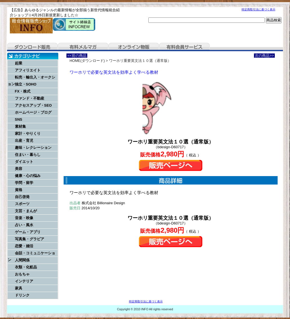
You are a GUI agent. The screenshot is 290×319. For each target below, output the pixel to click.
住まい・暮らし (28, 154)
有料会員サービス (184, 47)
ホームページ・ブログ (33, 112)
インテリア (24, 281)
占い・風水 (24, 225)
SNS (18, 119)
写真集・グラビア (29, 239)
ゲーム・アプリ (28, 232)
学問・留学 (24, 183)
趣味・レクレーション (33, 147)
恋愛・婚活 (24, 246)
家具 (18, 288)
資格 (18, 190)
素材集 (20, 126)
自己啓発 (22, 197)
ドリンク (22, 295)
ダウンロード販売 (32, 47)
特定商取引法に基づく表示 (258, 9)
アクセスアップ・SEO (33, 105)
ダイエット (24, 162)
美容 (18, 169)
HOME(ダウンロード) (87, 61)
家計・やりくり (28, 133)
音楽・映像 (24, 218)
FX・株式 (22, 91)
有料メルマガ (83, 47)
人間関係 (22, 260)
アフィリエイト (28, 70)
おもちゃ (22, 274)
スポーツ (22, 204)
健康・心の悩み (28, 176)
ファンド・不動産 (29, 98)
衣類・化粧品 (26, 267)
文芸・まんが (26, 211)
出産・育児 (24, 140)
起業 (18, 63)
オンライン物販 (133, 47)
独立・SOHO (26, 84)
